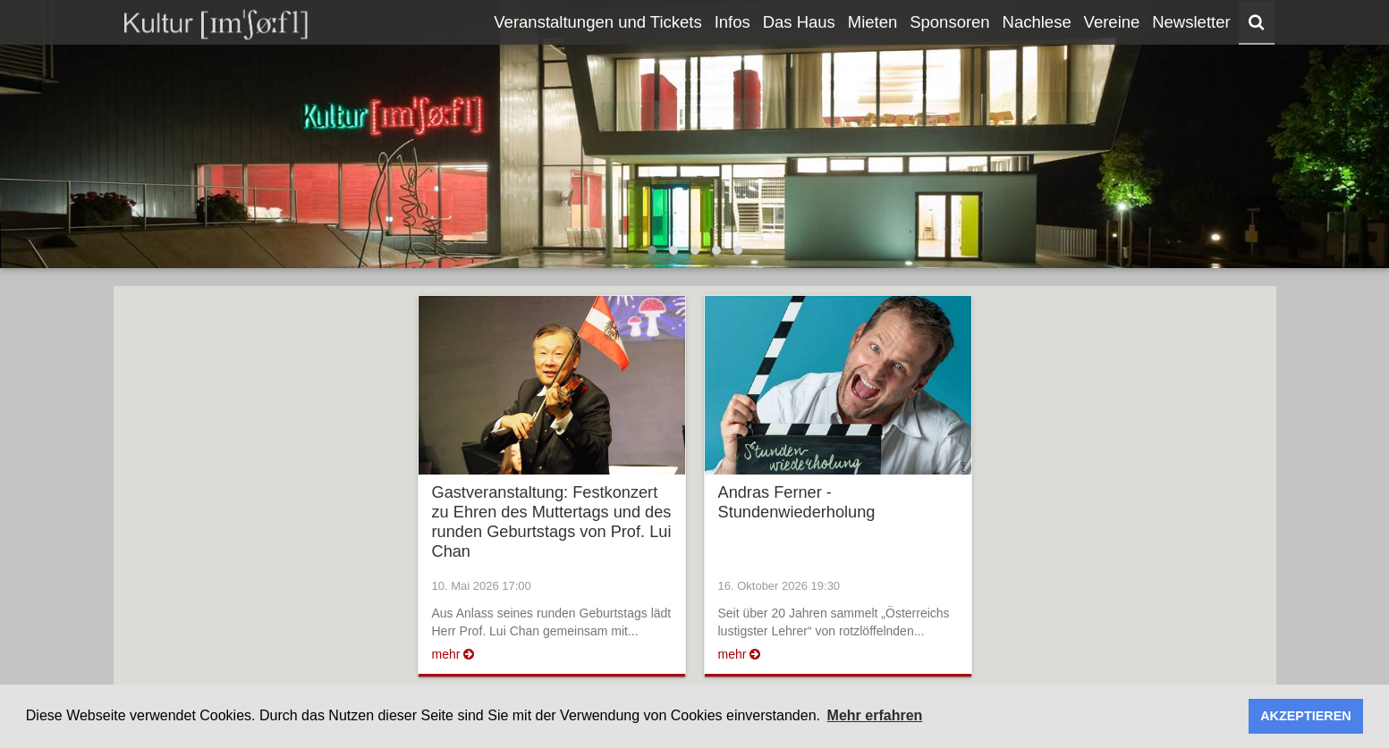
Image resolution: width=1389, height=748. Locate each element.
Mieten (873, 22)
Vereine (1112, 22)
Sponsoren (949, 22)
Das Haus (799, 22)
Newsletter (1191, 22)
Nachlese (1037, 22)
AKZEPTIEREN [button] (1305, 716)
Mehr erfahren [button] (875, 715)
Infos (732, 22)
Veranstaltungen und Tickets (597, 22)
